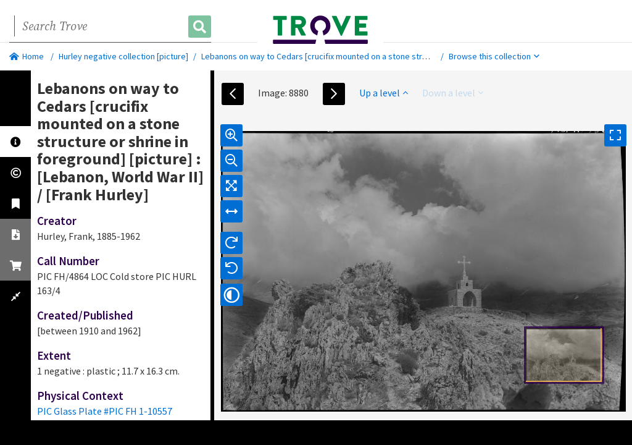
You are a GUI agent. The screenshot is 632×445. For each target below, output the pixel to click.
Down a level (452, 93)
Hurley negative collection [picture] (123, 56)
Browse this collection (494, 56)
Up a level (383, 93)
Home (26, 56)
